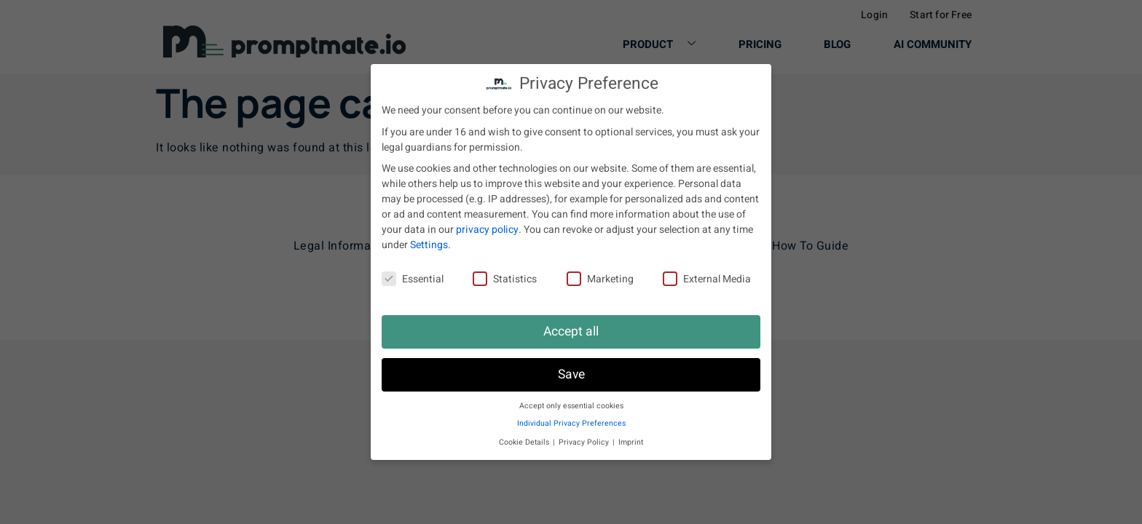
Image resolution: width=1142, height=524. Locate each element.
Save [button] (571, 374)
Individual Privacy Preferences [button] (571, 423)
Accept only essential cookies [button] (571, 405)
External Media (707, 279)
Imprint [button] (630, 442)
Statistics (505, 279)
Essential (413, 279)
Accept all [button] (571, 331)
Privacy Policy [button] (585, 442)
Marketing (600, 279)
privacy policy (487, 229)
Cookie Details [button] (525, 442)
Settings (429, 245)
